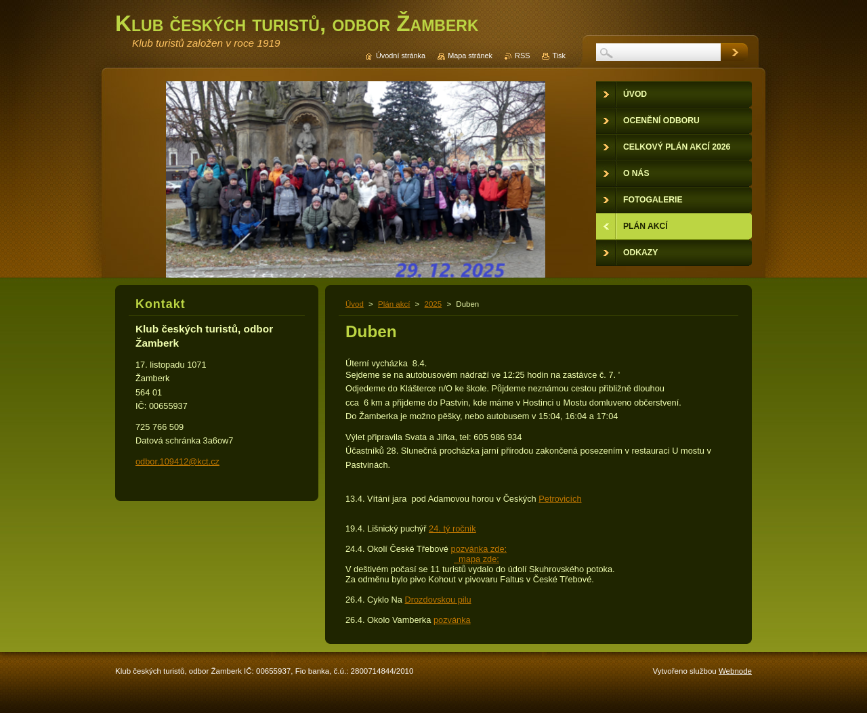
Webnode (735, 671)
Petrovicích (559, 499)
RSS (522, 55)
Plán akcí (394, 304)
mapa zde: (476, 559)
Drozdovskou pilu (438, 600)
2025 (433, 304)
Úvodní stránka (400, 55)
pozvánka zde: (479, 549)
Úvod (354, 304)
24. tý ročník (452, 528)
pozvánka (452, 620)
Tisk (559, 55)
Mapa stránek (470, 55)
